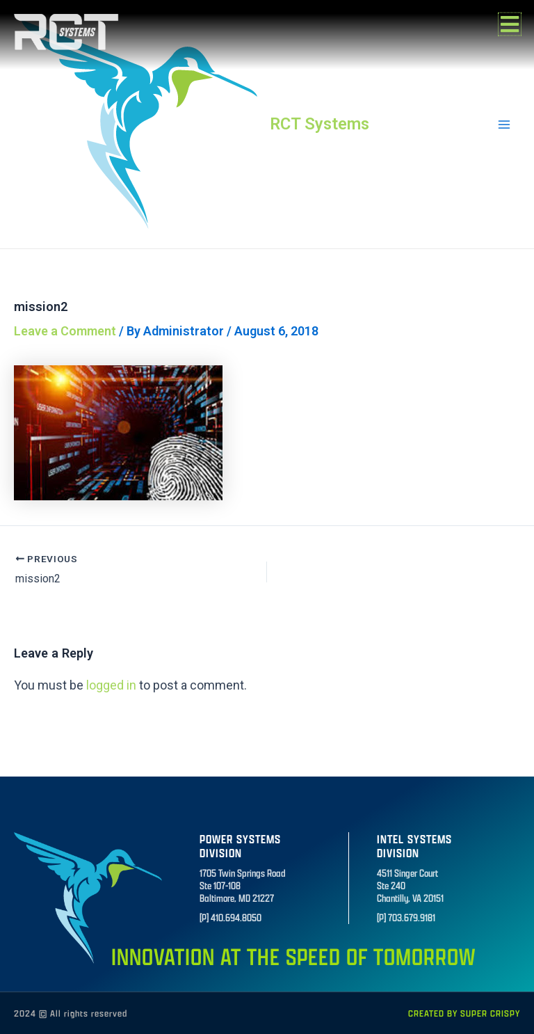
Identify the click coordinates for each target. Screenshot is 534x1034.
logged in (111, 685)
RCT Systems (319, 124)
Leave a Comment (65, 331)
